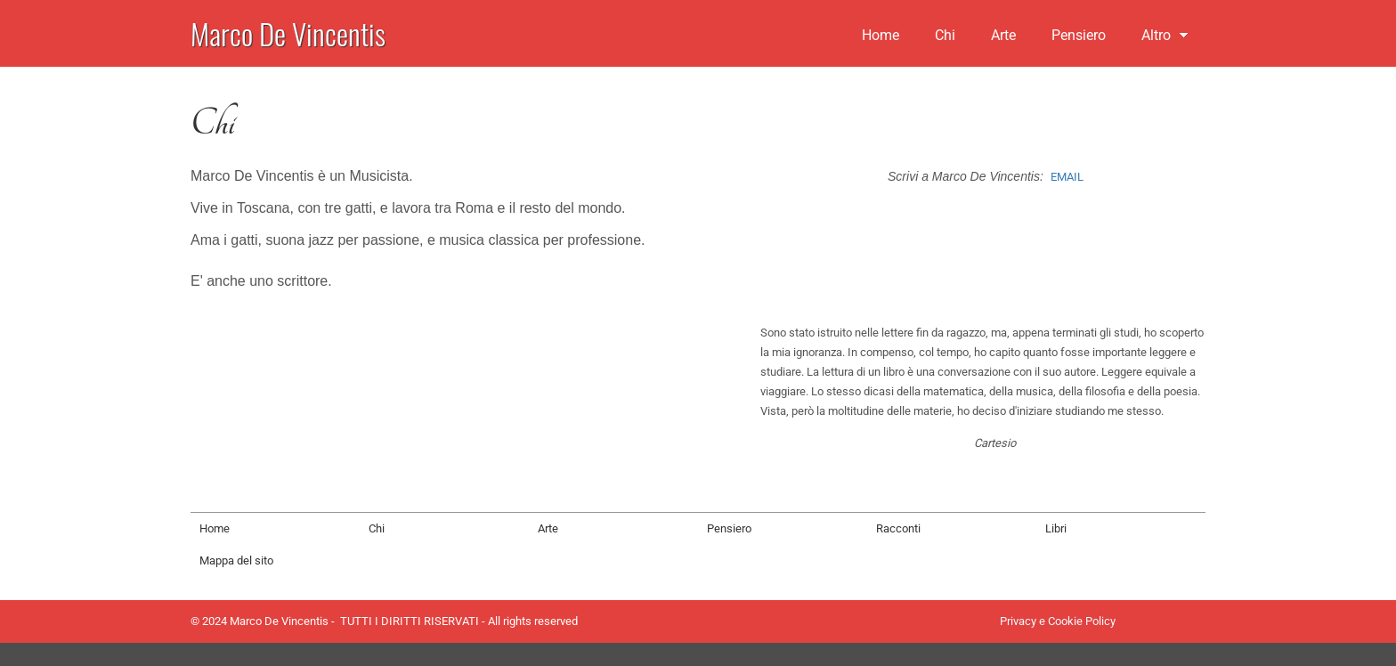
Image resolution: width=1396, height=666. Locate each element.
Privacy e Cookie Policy (1058, 621)
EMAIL (1067, 176)
